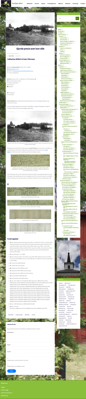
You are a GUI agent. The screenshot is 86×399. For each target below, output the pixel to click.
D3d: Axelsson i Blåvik (68, 173)
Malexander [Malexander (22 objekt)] (62, 308)
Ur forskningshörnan (64, 60)
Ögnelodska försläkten (66, 95)
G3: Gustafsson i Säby (67, 189)
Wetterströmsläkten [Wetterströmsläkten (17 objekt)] (71, 323)
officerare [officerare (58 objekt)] (70, 310)
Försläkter (61, 67)
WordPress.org (4, 395)
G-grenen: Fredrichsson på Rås (68, 184)
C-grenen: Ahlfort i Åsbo (66, 116)
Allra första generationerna (13, 53)
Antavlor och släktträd (65, 48)
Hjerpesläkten (64, 85)
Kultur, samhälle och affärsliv (66, 41)
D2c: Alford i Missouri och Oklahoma (69, 159)
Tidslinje (62, 51)
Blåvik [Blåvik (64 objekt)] (68, 287)
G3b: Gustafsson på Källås (69, 192)
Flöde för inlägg (4, 390)
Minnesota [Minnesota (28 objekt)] (70, 308)
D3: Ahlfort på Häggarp (67, 164)
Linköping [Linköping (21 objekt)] (73, 304)
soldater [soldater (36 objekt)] (74, 314)
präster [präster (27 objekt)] (69, 312)
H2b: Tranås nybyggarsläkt (69, 217)
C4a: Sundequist (66, 138)
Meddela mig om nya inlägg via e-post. (16, 366)
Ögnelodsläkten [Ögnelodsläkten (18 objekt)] (63, 325)
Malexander (27, 314)
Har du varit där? (64, 58)
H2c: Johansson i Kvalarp (69, 218)
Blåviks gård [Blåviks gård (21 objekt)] (62, 289)
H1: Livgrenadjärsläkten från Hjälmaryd (68, 204)
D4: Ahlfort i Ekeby (66, 178)
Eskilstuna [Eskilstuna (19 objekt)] (62, 294)
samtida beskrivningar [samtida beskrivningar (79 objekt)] (64, 314)
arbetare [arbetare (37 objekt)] (61, 287)
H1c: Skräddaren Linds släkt (69, 212)
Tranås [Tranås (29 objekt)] (61, 320)
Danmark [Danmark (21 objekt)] (61, 293)
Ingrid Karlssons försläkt (66, 70)
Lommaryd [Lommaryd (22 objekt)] (62, 306)
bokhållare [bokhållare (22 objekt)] (71, 289)
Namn (9, 344)
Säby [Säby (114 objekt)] (69, 316)
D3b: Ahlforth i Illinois (68, 167)
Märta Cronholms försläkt (66, 80)
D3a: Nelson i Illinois (68, 166)
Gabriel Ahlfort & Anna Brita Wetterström (23, 71)
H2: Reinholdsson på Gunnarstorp (70, 213)
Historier (37, 3)
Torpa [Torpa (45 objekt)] (70, 318)
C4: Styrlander (65, 137)
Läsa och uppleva (62, 34)
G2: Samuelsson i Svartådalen (69, 187)
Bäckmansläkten (65, 82)
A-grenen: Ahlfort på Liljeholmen (68, 109)
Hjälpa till (60, 3)
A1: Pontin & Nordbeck (67, 111)
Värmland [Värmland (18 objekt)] (61, 323)
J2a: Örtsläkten (66, 233)
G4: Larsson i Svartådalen (68, 195)
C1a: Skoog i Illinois (67, 119)
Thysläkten (63, 90)
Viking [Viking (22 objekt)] (69, 322)
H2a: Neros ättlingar (68, 215)
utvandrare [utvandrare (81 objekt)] (62, 322)
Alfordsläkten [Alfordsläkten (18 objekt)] (62, 285)
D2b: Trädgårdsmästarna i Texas (70, 156)
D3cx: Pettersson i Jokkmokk (71, 172)
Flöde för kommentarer (6, 392)
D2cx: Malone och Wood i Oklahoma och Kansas (70, 162)
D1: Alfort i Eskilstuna (67, 144)
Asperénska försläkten (65, 68)
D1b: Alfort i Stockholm (68, 148)
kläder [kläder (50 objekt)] (69, 300)
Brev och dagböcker (64, 56)
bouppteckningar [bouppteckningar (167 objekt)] (70, 291)
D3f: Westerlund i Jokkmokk (69, 177)
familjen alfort (17, 3)
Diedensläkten (64, 77)
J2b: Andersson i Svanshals (69, 235)
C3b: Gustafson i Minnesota (69, 132)
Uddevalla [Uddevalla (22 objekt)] (68, 320)
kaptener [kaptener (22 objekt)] (61, 300)
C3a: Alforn (65, 129)
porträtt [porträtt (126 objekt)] (61, 312)
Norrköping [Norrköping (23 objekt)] (62, 310)
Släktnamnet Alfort (64, 63)
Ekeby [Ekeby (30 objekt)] (68, 293)
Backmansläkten (65, 73)
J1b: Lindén (65, 230)
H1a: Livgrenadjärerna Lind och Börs (70, 207)
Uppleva (43, 3)
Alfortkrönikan (63, 38)
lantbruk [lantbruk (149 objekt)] (72, 302)
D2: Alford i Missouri (66, 151)
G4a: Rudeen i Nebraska (68, 197)
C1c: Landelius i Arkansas (69, 123)
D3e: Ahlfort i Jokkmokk (68, 175)
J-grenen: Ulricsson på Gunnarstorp (69, 223)
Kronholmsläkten (65, 87)
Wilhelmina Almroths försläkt (67, 100)
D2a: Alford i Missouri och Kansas (70, 153)
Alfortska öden (63, 39)
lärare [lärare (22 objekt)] (69, 306)
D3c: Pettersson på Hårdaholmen (71, 169)
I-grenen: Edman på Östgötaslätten (69, 220)
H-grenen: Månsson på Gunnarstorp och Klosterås (69, 201)
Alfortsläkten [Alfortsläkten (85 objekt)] (71, 285)
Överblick (61, 46)
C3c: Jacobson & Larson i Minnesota (68, 134)
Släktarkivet (29, 3)
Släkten (59, 65)
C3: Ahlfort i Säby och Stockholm (69, 126)
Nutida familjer (62, 102)
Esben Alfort (10, 56)
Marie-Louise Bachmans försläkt (67, 72)
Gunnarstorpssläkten (65, 180)
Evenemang (75, 3)
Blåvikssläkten (12, 69)
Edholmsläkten (64, 83)
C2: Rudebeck (65, 124)
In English (82, 3)
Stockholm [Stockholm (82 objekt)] (62, 316)
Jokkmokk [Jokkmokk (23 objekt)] (71, 298)
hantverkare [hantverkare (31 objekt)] (71, 296)
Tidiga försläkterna (64, 92)
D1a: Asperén (66, 146)
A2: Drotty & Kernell (66, 112)
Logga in (3, 387)
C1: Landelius (65, 117)
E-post (9, 351)
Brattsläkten (64, 75)
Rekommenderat (64, 44)
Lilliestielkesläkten (66, 97)
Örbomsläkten (64, 89)
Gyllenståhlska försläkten (67, 94)
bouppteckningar (19, 314)
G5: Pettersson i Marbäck (68, 199)
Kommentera (10, 332)
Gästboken (67, 3)
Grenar (61, 50)
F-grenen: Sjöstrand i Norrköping (68, 182)
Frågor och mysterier (65, 61)
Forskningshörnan (51, 3)
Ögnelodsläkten (66, 99)
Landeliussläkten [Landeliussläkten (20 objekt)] (63, 302)
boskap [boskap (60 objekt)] (61, 291)
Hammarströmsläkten (66, 78)
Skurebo (33, 314)
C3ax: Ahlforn (67, 130)
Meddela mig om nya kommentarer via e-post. (17, 360)
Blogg (59, 29)
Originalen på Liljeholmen (66, 43)
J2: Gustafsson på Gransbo (68, 232)
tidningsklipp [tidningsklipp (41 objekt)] (62, 318)
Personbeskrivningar (64, 104)
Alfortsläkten (10, 314)
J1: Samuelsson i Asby (67, 226)
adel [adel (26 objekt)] (60, 283)
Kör (77, 18)
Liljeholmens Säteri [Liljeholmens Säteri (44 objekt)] (63, 304)
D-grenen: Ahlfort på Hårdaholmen (69, 142)
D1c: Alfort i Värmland (68, 149)
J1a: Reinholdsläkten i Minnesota (71, 227)
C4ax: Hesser (67, 140)
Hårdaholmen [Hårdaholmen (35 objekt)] (62, 298)
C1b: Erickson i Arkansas (68, 121)
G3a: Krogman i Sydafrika (69, 190)
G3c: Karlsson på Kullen (68, 194)
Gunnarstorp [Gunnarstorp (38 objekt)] (62, 296)
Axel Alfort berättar (64, 55)
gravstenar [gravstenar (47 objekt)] (70, 294)
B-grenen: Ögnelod (65, 114)
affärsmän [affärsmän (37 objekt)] (67, 283)
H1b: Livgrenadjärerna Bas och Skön (70, 209)
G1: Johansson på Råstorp (68, 185)
